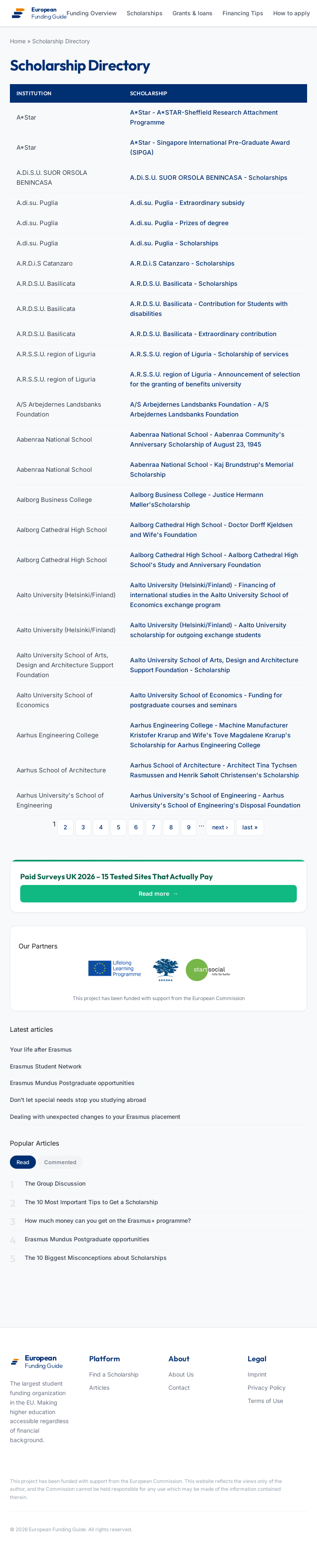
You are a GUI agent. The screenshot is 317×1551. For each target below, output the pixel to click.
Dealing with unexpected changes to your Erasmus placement (95, 1116)
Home (18, 41)
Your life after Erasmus (41, 1049)
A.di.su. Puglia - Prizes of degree (179, 223)
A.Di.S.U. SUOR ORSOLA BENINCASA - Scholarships (208, 177)
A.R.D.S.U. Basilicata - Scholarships (183, 283)
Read (26, 1161)
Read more (158, 893)
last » (250, 827)
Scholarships (145, 12)
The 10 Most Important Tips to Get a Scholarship (91, 1201)
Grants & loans (193, 12)
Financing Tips (242, 12)
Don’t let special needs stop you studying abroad (78, 1099)
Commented (60, 1162)
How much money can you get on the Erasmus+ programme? (108, 1220)
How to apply (291, 12)
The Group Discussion (55, 1183)
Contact (179, 1387)
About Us (181, 1374)
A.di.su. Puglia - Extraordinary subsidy (187, 203)
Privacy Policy (267, 1387)
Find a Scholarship (114, 1374)
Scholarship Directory (61, 41)
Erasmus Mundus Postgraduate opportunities (72, 1082)
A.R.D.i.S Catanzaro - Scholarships (182, 263)
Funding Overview (91, 12)
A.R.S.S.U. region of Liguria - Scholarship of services (209, 354)
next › (220, 827)
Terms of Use (265, 1400)
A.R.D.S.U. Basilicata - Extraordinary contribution (203, 334)
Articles (99, 1387)
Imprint (257, 1374)
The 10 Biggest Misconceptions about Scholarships (96, 1257)
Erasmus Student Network (46, 1066)
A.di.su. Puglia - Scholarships (174, 243)
